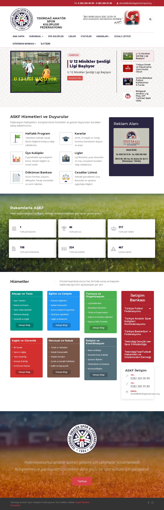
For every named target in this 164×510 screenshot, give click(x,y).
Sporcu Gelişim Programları (62, 310)
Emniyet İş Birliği (20, 361)
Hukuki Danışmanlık (58, 352)
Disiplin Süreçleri (57, 356)
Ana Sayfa (18, 36)
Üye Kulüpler (56, 36)
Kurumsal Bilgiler (94, 368)
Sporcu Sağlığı (19, 352)
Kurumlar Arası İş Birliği (97, 355)
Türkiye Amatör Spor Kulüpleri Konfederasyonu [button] (137, 321)
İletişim (45, 43)
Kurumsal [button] (36, 36)
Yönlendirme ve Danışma (97, 364)
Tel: (93, 3)
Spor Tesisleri (19, 300)
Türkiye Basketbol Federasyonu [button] (136, 333)
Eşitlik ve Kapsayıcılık (58, 366)
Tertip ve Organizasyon (97, 312)
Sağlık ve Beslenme (58, 319)
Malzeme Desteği (20, 314)
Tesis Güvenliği (19, 356)
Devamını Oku (75, 78)
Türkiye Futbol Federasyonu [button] (133, 310)
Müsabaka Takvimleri (96, 308)
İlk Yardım (17, 347)
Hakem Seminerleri (58, 305)
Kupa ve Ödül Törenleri (97, 321)
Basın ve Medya (93, 350)
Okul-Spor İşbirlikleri (59, 314)
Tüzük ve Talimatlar (58, 347)
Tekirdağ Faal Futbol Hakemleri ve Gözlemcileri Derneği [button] (137, 355)
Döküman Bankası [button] (24, 43)
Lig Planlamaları (93, 303)
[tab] (137, 310)
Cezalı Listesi (122, 36)
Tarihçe (82, 481)
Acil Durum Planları (21, 366)
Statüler (86, 36)
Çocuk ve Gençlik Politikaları (62, 361)
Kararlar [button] (102, 36)
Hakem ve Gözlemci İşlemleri (99, 317)
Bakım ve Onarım (20, 305)
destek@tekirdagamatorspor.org (133, 3)
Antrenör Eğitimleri (58, 300)
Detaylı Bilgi (25, 325)
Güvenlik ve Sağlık (20, 319)
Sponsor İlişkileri (94, 359)
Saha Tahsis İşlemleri (22, 310)
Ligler (72, 36)
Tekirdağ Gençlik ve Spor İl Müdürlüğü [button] (136, 343)
